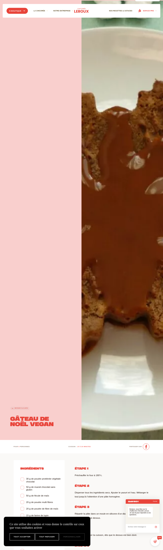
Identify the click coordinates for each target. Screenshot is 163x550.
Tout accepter (22, 537)
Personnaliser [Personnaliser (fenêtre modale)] (72, 537)
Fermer (155, 501)
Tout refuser (47, 537)
